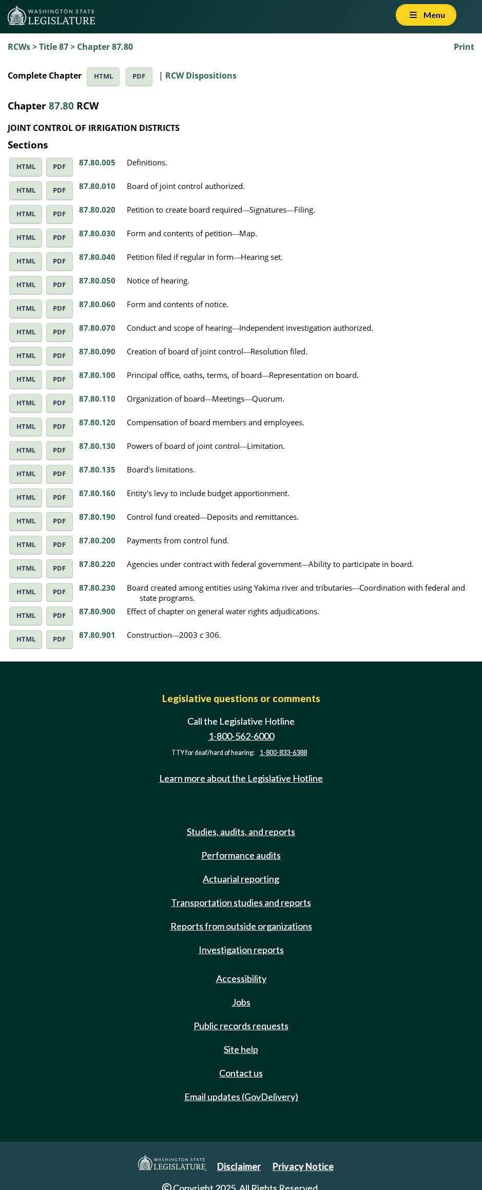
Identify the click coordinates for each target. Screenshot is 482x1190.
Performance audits (241, 855)
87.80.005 (97, 162)
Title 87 (53, 46)
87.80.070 (97, 328)
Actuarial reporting (241, 878)
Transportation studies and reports (241, 902)
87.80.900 (97, 611)
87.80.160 (97, 493)
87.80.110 (97, 398)
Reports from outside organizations (241, 926)
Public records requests (241, 1025)
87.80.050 (97, 280)
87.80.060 (97, 304)
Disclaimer (239, 1166)
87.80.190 (97, 517)
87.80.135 (97, 469)
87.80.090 (97, 351)
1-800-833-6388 (283, 753)
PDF (138, 76)
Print (464, 46)
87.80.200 (97, 540)
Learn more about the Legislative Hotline (241, 778)
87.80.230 (97, 587)
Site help (241, 1049)
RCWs (19, 46)
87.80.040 (97, 257)
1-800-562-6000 (241, 736)
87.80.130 (97, 446)
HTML (103, 76)
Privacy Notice (303, 1166)
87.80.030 (97, 233)
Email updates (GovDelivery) (241, 1096)
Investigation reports (241, 949)
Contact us (241, 1073)
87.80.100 (97, 375)
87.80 (61, 105)
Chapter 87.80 (105, 46)
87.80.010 (97, 186)
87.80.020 (97, 209)
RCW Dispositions (201, 75)
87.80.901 (97, 635)
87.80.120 (97, 422)
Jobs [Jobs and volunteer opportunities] (241, 1002)
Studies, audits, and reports (241, 831)
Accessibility (241, 978)
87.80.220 (97, 564)
